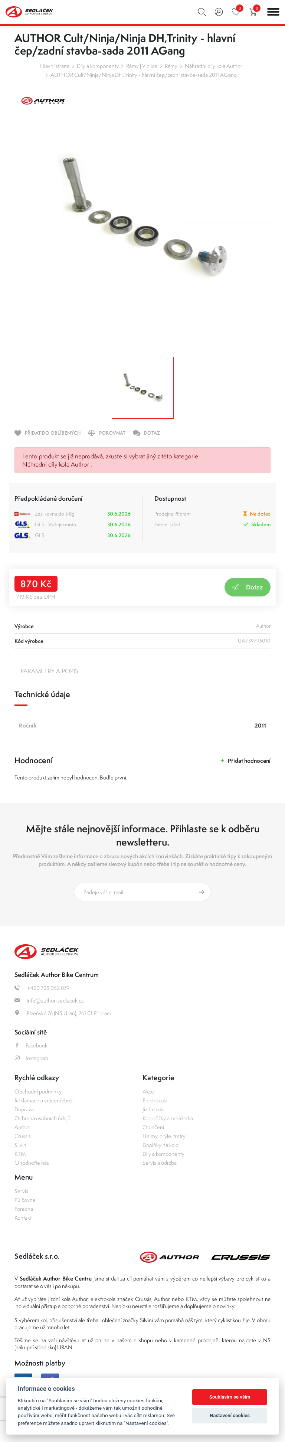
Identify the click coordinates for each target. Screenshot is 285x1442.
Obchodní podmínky (38, 1091)
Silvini (20, 1144)
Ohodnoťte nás (31, 1162)
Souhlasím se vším (229, 1397)
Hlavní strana (54, 65)
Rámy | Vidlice (141, 65)
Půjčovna (24, 1199)
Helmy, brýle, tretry (164, 1135)
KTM (20, 1153)
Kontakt (23, 1217)
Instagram (31, 1058)
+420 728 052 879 (41, 987)
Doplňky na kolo (160, 1144)
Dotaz (247, 587)
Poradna (23, 1208)
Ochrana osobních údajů (42, 1118)
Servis (21, 1190)
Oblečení (153, 1127)
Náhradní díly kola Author (213, 65)
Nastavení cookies (230, 1415)
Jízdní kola (153, 1109)
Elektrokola (154, 1100)
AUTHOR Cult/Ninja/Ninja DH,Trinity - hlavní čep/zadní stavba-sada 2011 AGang (143, 74)
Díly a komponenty (98, 65)
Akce (148, 1091)
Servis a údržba (159, 1162)
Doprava (24, 1109)
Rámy (171, 65)
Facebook (31, 1045)
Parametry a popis (49, 671)
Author (22, 1127)
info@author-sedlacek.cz (48, 1000)
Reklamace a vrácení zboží (43, 1100)
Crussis (22, 1135)
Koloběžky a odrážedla (167, 1118)
